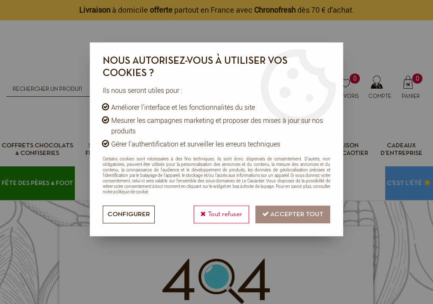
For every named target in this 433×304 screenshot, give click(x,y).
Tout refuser (221, 213)
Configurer (128, 214)
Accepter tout (292, 213)
